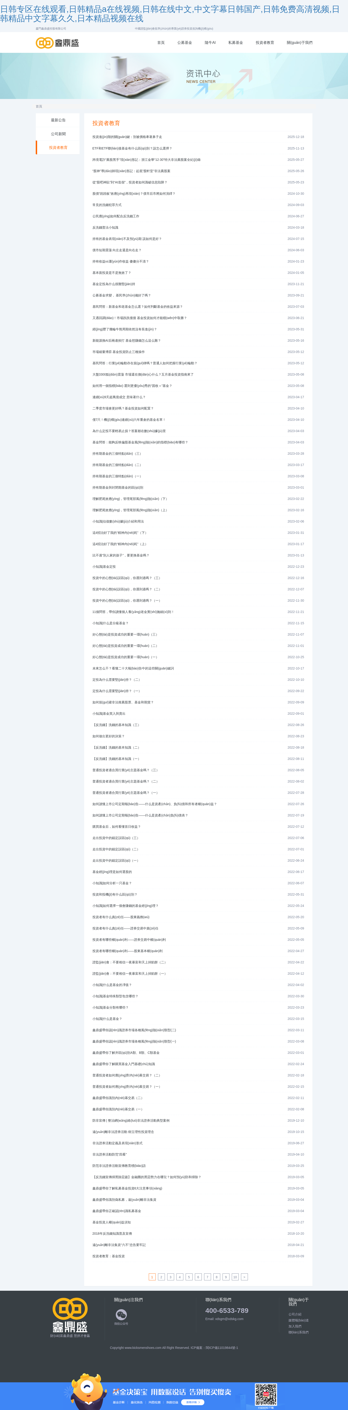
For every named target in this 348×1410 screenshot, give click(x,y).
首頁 (161, 43)
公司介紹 (295, 1314)
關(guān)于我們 (299, 43)
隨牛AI (210, 43)
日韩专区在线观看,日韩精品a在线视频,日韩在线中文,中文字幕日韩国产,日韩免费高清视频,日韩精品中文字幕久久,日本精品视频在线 (170, 13)
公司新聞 (58, 134)
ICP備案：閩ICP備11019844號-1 (214, 1348)
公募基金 (184, 43)
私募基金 (235, 43)
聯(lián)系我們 (299, 1332)
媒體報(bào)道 (299, 1320)
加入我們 (295, 1326)
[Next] (244, 1276)
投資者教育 (265, 43)
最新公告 (58, 120)
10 (235, 1277)
